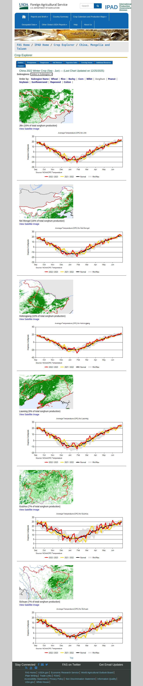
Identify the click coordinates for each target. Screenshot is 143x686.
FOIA (56, 675)
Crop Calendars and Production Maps (90, 17)
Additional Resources (103, 62)
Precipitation (31, 62)
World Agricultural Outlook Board (97, 672)
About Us (88, 25)
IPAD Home (42, 45)
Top (71, 658)
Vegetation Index (71, 62)
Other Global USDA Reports (54, 25)
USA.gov (29, 682)
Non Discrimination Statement (80, 679)
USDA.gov (43, 672)
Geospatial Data (29, 25)
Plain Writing (31, 675)
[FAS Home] (35, 5)
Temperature (44, 62)
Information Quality (106, 679)
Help (75, 25)
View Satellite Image (29, 128)
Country (21, 66)
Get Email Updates (111, 664)
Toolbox (20, 62)
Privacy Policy (56, 679)
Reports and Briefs (39, 17)
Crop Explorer (64, 45)
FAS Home (23, 45)
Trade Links (45, 675)
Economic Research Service (65, 672)
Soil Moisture (57, 62)
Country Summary (60, 17)
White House (42, 682)
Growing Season (86, 62)
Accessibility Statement (35, 679)
